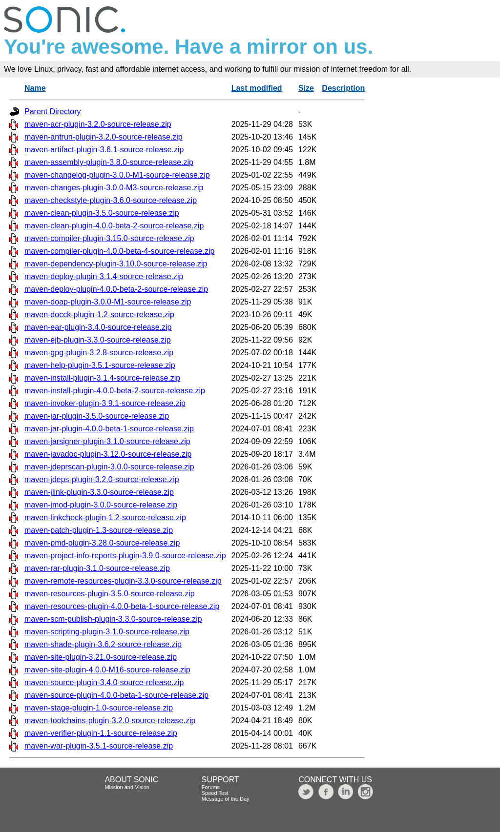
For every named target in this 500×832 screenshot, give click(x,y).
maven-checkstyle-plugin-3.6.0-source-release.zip (110, 200)
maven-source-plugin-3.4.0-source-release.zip (104, 682)
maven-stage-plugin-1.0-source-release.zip (98, 708)
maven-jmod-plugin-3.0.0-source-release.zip (100, 505)
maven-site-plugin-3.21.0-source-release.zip (100, 657)
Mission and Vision (126, 787)
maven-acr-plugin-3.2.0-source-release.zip (97, 124)
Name (35, 88)
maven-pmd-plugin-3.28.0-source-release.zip (102, 543)
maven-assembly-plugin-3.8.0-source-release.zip (108, 162)
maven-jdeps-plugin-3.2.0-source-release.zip (101, 479)
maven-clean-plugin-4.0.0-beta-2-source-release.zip (114, 226)
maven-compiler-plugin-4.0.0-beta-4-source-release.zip (119, 251)
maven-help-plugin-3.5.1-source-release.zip (99, 365)
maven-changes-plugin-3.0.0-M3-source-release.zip (113, 187)
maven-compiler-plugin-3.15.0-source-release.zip (109, 238)
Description (343, 88)
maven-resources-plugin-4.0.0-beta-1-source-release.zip (121, 606)
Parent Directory (52, 111)
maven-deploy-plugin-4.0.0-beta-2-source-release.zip (116, 289)
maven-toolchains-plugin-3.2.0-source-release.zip (109, 720)
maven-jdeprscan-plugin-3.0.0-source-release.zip (109, 467)
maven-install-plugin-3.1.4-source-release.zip (102, 378)
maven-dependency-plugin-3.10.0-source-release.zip (115, 264)
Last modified (256, 88)
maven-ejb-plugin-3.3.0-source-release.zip (97, 340)
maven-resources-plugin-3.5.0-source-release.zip (109, 593)
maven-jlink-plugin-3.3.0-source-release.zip (99, 492)
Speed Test (215, 793)
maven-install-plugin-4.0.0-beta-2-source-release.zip (114, 390)
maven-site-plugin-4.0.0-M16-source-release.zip (107, 670)
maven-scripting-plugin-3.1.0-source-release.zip (106, 632)
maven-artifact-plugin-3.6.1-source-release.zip (104, 149)
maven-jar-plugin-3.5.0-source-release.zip (96, 416)
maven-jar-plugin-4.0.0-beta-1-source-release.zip (109, 429)
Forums (211, 787)
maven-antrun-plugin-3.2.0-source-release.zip (103, 137)
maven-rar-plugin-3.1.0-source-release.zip (97, 568)
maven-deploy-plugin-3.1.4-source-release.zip (104, 276)
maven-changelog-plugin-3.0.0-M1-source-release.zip (117, 175)
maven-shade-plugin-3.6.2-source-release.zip (103, 644)
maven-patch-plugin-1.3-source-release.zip (98, 530)
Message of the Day (226, 799)
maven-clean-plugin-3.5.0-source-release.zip (101, 213)
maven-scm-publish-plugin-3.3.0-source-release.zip (113, 619)
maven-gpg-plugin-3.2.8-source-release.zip (98, 352)
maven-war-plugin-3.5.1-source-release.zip (98, 746)
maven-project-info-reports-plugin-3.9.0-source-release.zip (125, 555)
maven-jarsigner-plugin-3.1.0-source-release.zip (107, 441)
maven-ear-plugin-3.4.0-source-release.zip (97, 327)
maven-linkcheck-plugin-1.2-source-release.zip (105, 517)
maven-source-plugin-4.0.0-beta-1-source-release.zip (116, 695)
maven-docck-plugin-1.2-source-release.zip (99, 314)
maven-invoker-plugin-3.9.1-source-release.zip (105, 403)
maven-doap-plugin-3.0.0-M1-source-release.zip (107, 302)
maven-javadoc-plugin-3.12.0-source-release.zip (107, 454)
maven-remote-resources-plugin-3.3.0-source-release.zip (123, 581)
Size (306, 88)
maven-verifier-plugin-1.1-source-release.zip (100, 733)
